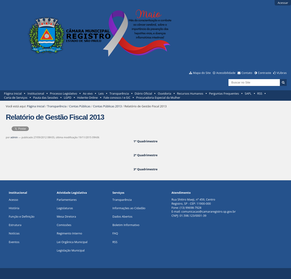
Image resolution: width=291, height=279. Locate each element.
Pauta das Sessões (45, 98)
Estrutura (15, 225)
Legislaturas (65, 208)
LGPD (67, 98)
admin (14, 137)
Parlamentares (67, 200)
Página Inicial (13, 93)
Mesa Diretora (66, 216)
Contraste (264, 73)
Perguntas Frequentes (224, 93)
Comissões (64, 225)
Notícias (14, 233)
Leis (101, 93)
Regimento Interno (69, 233)
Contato (246, 73)
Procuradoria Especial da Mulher (158, 98)
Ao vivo (88, 93)
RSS (259, 93)
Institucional (36, 93)
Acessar (283, 3)
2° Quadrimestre (145, 155)
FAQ (115, 233)
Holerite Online (87, 98)
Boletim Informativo (125, 225)
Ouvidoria (164, 93)
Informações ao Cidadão (128, 208)
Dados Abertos (122, 216)
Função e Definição (21, 216)
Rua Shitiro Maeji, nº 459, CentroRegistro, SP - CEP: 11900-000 (193, 201)
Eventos (14, 242)
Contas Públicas (79, 106)
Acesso (13, 200)
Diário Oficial (143, 93)
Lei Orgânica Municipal (72, 242)
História (14, 208)
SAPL (248, 93)
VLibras (282, 73)
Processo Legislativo (63, 93)
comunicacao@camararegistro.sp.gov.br (208, 211)
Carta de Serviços (16, 98)
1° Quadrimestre (145, 141)
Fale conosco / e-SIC (116, 98)
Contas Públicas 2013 (107, 106)
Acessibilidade (225, 73)
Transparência (119, 93)
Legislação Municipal (71, 250)
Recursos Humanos (190, 93)
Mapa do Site (202, 73)
